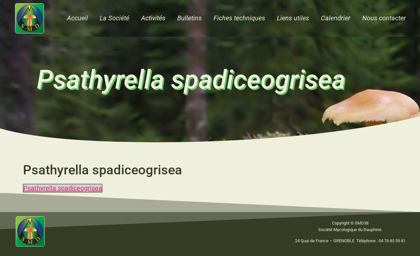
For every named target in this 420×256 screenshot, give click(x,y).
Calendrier (335, 18)
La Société (114, 18)
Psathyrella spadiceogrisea (62, 188)
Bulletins (189, 18)
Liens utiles (293, 18)
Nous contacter (384, 18)
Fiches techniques (239, 18)
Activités (153, 18)
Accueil (77, 18)
